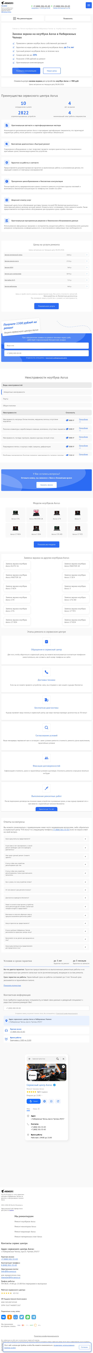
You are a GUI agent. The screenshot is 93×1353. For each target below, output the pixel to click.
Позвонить (68, 18)
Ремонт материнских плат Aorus (28, 1236)
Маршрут (33, 1101)
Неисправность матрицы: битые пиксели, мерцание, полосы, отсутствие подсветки (30, 420)
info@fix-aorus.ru (8, 1271)
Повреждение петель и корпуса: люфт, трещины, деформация (27, 446)
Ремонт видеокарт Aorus (25, 1231)
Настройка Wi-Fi (10, 280)
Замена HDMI (9, 267)
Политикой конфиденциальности (67, 1013)
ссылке (11, 1210)
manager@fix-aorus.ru (10, 1277)
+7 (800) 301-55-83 (41, 6)
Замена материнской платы (13, 255)
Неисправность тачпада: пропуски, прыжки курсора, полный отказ (28, 438)
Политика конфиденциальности (46, 1336)
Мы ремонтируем (22, 18)
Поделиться (3, 1317)
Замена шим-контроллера (13, 274)
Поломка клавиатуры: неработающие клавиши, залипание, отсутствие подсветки (34, 429)
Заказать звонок (46, 485)
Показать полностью (12, 985)
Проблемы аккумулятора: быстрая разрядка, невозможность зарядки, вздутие (33, 455)
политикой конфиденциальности (56, 358)
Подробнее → (83, 420)
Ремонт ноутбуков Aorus (25, 1221)
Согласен (84, 1347)
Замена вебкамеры (11, 286)
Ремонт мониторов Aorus (25, 1226)
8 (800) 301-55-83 (9, 1265)
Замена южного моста (12, 261)
